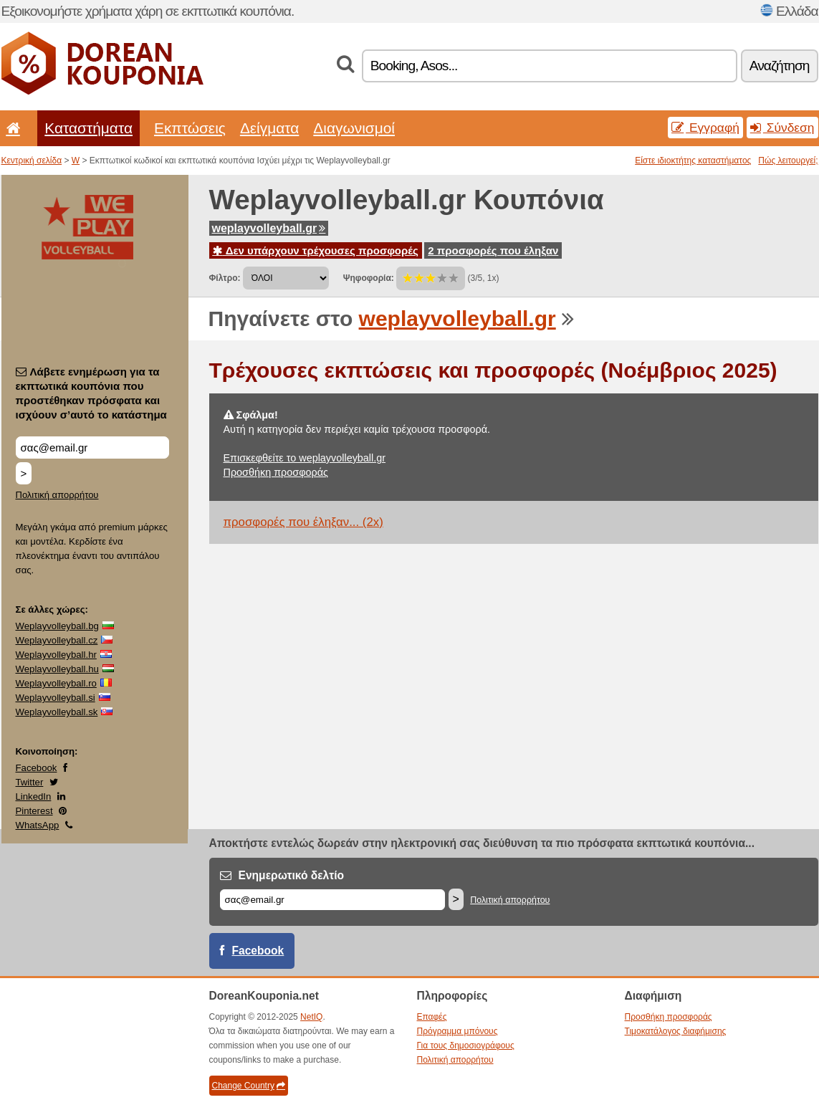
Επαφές (432, 1017)
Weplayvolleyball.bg (57, 626)
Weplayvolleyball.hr (56, 654)
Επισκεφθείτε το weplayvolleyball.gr (305, 458)
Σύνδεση (782, 127)
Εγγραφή (705, 127)
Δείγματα (269, 128)
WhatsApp (37, 825)
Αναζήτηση (779, 65)
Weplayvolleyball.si (55, 697)
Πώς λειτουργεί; (788, 161)
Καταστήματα (88, 128)
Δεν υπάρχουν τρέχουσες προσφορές (315, 250)
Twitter (30, 782)
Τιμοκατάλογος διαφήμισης (676, 1031)
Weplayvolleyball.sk (57, 712)
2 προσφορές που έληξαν (493, 250)
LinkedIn (34, 796)
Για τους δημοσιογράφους (465, 1045)
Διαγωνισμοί (354, 128)
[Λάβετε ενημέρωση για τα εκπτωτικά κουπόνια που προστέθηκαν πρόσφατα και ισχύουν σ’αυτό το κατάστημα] (92, 447)
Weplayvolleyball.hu (57, 669)
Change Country (248, 1086)
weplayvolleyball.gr (269, 228)
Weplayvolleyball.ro (56, 683)
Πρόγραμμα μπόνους (457, 1031)
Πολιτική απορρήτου (57, 494)
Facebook (36, 767)
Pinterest (34, 810)
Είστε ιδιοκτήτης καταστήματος (693, 161)
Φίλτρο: (225, 278)
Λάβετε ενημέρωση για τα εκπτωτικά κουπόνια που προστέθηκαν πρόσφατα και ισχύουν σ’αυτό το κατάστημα (91, 393)
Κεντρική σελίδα (31, 161)
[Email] (332, 899)
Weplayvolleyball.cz (57, 640)
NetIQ (311, 1017)
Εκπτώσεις (190, 128)
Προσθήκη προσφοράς (276, 472)
